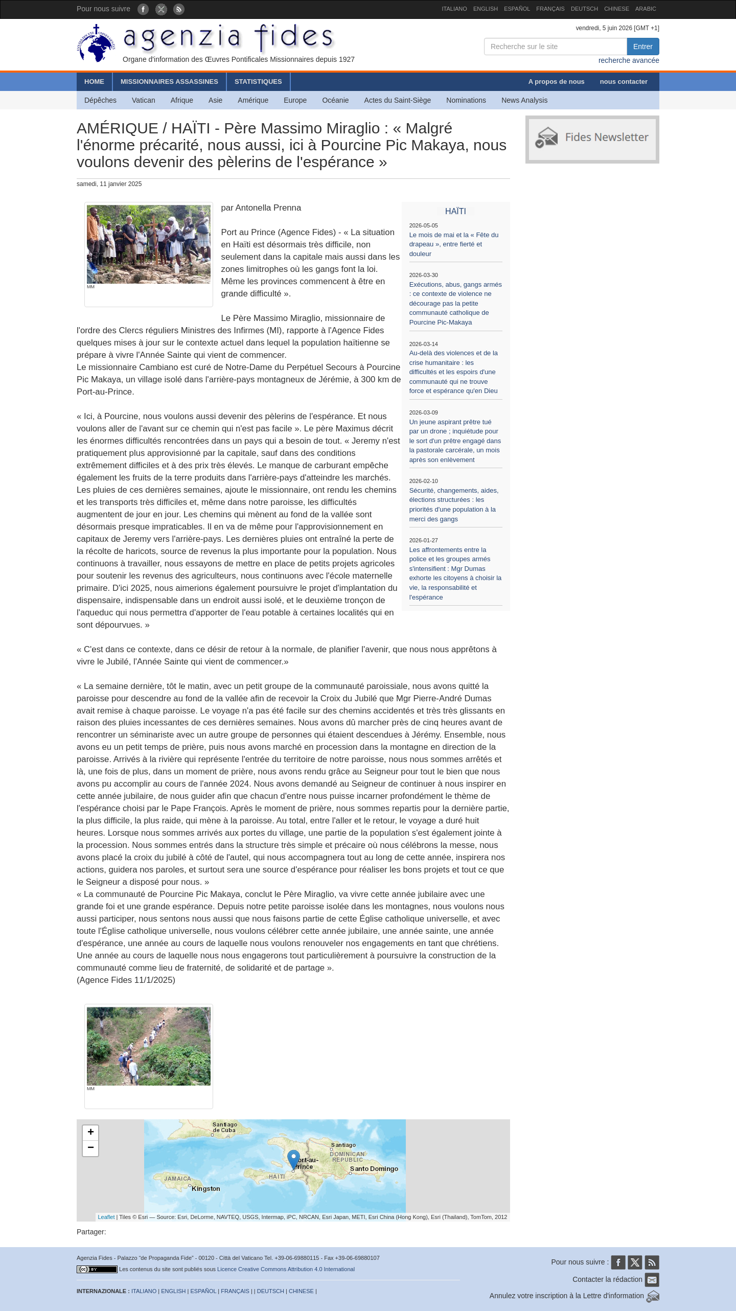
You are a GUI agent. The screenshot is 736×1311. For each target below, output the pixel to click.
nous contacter (624, 81)
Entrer (643, 46)
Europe (295, 100)
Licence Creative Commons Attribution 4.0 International (286, 1269)
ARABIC (645, 9)
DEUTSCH (584, 9)
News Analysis (524, 100)
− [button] (90, 1148)
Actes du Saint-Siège (397, 100)
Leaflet (106, 1217)
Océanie (335, 100)
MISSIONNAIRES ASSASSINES (169, 81)
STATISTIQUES (258, 81)
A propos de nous (556, 81)
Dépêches (100, 100)
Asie (215, 100)
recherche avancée (629, 60)
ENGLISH (485, 9)
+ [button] (90, 1133)
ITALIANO (454, 9)
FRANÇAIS (550, 9)
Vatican (143, 100)
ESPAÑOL (517, 9)
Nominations (466, 100)
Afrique (182, 100)
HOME (94, 81)
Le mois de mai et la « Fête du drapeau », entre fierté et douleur (454, 244)
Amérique (253, 100)
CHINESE (616, 9)
